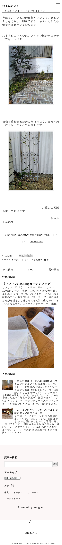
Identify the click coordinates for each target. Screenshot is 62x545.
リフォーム (33, 492)
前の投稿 (54, 269)
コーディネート (12, 498)
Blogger (38, 507)
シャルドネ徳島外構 (32, 260)
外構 (46, 260)
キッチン (18, 492)
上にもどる (31, 533)
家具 (6, 492)
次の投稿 (8, 269)
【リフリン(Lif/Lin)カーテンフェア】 (27, 283)
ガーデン (15, 260)
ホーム (31, 269)
